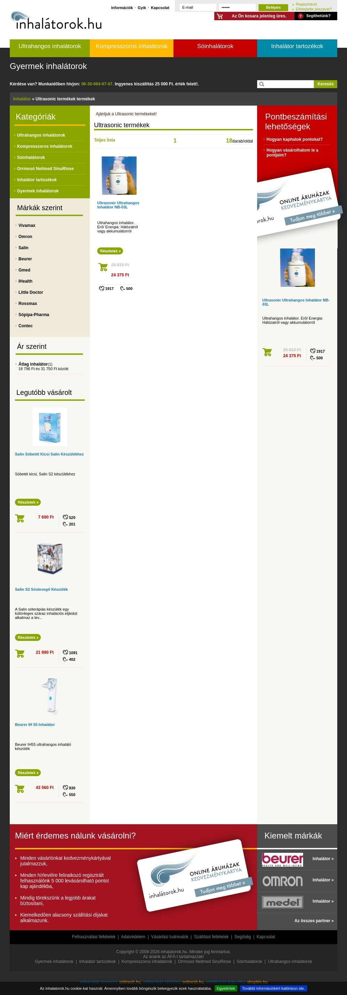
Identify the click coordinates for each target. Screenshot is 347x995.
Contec (25, 325)
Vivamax (27, 225)
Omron (25, 236)
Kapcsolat (160, 7)
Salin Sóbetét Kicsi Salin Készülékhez (49, 454)
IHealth (25, 281)
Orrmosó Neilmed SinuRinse (45, 168)
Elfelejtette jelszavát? (314, 9)
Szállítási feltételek (211, 936)
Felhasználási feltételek (94, 936)
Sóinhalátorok (215, 46)
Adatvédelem (133, 936)
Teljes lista (104, 140)
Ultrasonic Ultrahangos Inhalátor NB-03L (118, 205)
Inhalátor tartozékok (297, 46)
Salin (23, 247)
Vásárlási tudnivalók (169, 936)
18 (229, 141)
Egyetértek (226, 988)
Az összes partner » (314, 920)
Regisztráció (306, 4)
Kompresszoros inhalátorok (132, 46)
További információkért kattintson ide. (273, 988)
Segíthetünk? (318, 16)
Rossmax (27, 303)
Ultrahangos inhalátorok (49, 46)
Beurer (25, 259)
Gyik (142, 7)
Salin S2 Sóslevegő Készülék (41, 589)
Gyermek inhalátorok (48, 66)
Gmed (24, 270)
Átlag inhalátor (33, 364)
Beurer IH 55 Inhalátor (35, 724)
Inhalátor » (323, 858)
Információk (122, 7)
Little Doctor (30, 292)
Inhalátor (22, 99)
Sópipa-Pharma (33, 314)
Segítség (242, 936)
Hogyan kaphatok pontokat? (295, 139)
